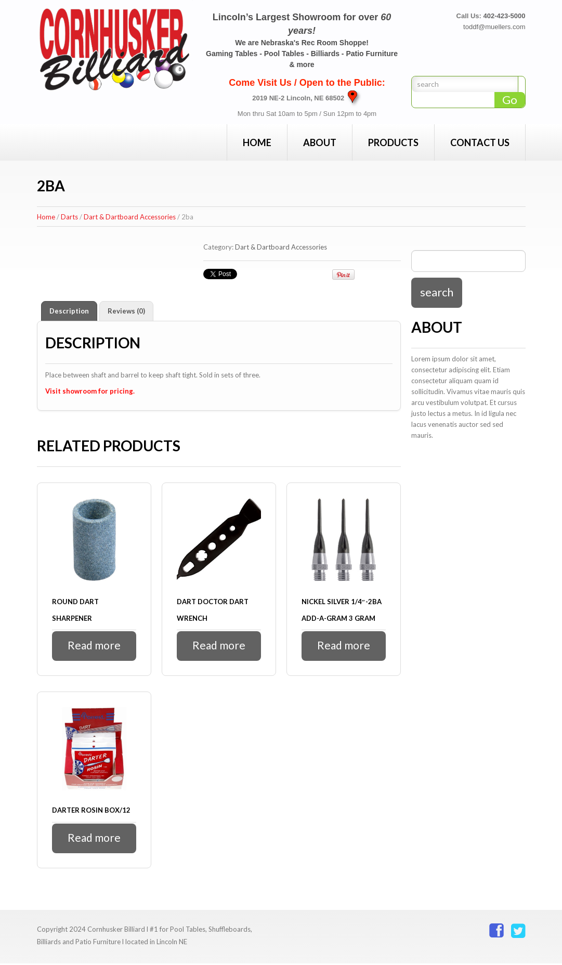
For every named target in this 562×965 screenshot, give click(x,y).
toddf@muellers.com (494, 27)
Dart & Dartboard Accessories (130, 217)
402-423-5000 (504, 16)
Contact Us (479, 142)
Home (257, 142)
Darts (69, 217)
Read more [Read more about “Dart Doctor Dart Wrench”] (218, 646)
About (319, 142)
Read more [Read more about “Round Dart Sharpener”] (94, 646)
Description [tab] (69, 311)
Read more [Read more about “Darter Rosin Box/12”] (94, 839)
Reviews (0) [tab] (126, 311)
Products (393, 142)
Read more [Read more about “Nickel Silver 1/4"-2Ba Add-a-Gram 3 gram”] (343, 646)
